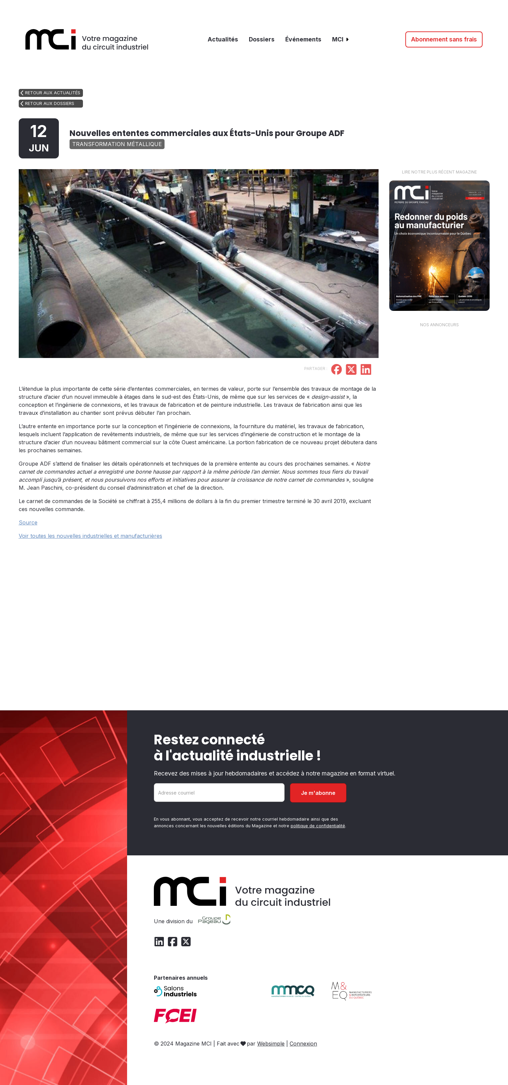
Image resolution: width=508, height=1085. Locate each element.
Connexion (303, 1043)
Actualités (223, 39)
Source (28, 522)
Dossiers (262, 39)
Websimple (271, 1043)
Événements (303, 39)
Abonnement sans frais (444, 39)
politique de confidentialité (318, 825)
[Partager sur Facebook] (314, 370)
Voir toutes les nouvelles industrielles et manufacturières (90, 535)
